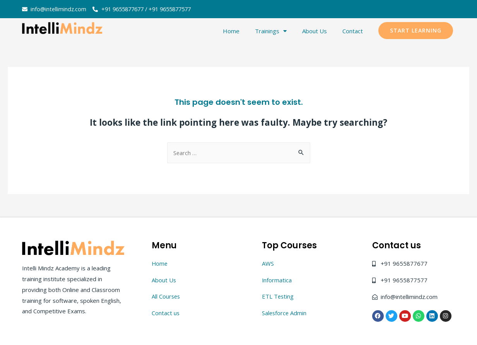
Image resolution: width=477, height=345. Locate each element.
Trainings (271, 31)
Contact (352, 31)
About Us (314, 31)
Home (231, 31)
